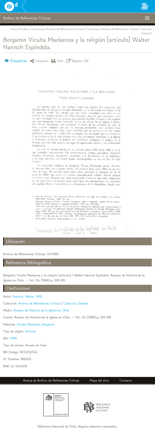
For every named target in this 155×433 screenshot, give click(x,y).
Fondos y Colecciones (32, 29)
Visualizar (18, 60)
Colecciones (92, 29)
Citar (58, 61)
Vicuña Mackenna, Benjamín (35, 324)
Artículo (30, 331)
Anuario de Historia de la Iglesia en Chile (41, 310)
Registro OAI (78, 61)
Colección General (75, 303)
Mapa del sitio (99, 380)
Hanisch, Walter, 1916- (28, 296)
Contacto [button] (125, 380)
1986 (13, 338)
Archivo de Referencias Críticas (65, 29)
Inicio (14, 29)
